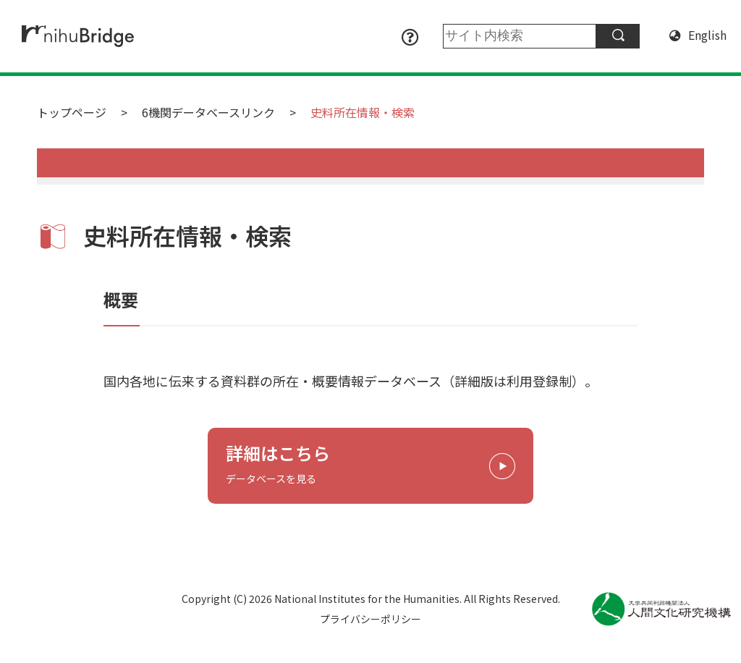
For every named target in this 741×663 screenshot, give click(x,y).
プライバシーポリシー (370, 619)
